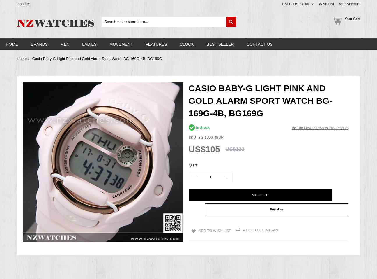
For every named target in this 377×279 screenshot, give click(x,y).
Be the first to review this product (320, 128)
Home (22, 59)
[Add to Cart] (226, 195)
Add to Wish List (214, 218)
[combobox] (169, 22)
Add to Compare (263, 218)
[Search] (231, 22)
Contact (23, 4)
